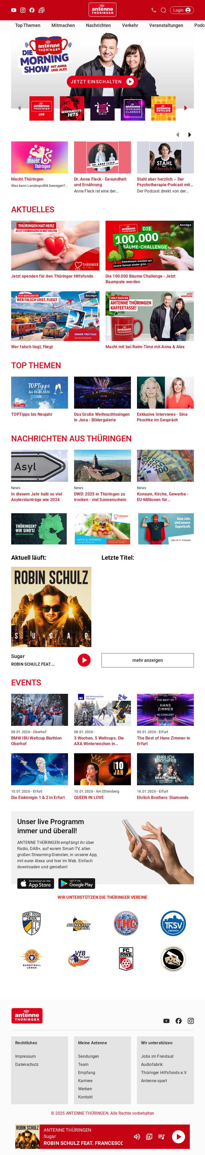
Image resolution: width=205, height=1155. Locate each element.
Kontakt (85, 1097)
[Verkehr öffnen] (42, 10)
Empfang (86, 1072)
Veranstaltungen (166, 25)
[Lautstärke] (137, 1137)
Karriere (85, 1080)
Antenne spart (154, 1080)
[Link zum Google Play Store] (76, 884)
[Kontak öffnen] (154, 10)
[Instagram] (191, 1021)
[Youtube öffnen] (13, 10)
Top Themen (27, 25)
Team (83, 1064)
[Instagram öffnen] (22, 10)
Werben (85, 1088)
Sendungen (88, 1056)
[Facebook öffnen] (32, 10)
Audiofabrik (152, 1064)
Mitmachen (63, 25)
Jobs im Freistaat (157, 1056)
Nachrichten (98, 25)
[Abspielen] (179, 1137)
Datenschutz (27, 1064)
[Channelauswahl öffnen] (163, 10)
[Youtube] (166, 1021)
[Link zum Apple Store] (35, 884)
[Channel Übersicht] (149, 1137)
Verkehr (130, 25)
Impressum (25, 1056)
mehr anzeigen (147, 660)
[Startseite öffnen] (102, 10)
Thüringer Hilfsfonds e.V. (164, 1072)
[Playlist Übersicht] (161, 1137)
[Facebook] (179, 1021)
